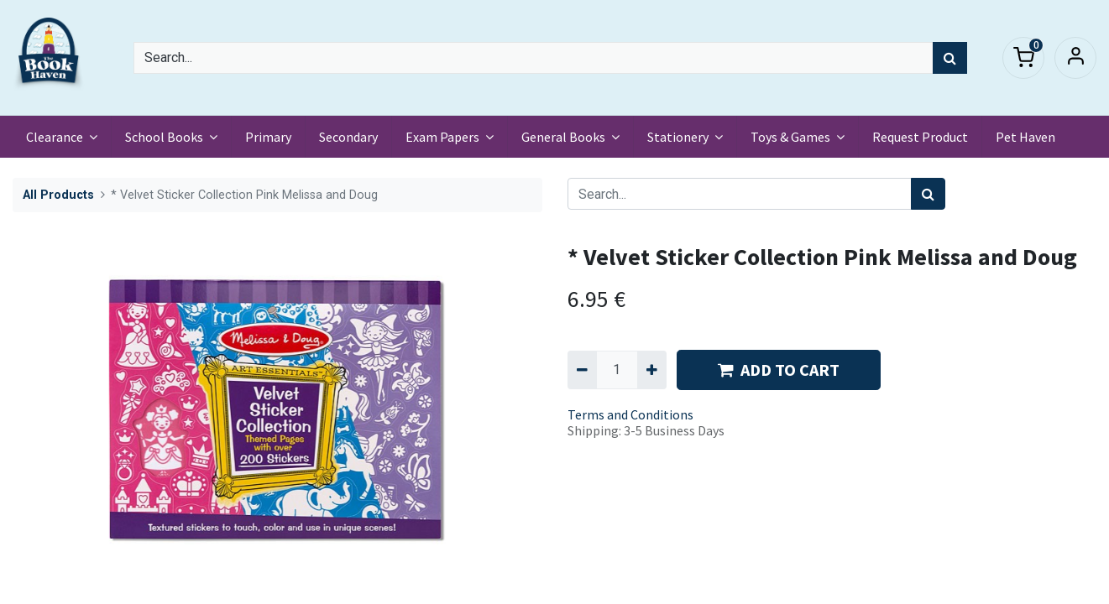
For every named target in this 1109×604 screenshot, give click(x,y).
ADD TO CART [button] (779, 369)
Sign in (1075, 58)
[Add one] (652, 370)
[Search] (950, 58)
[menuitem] (268, 137)
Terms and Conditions (630, 414)
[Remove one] (582, 370)
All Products (58, 195)
